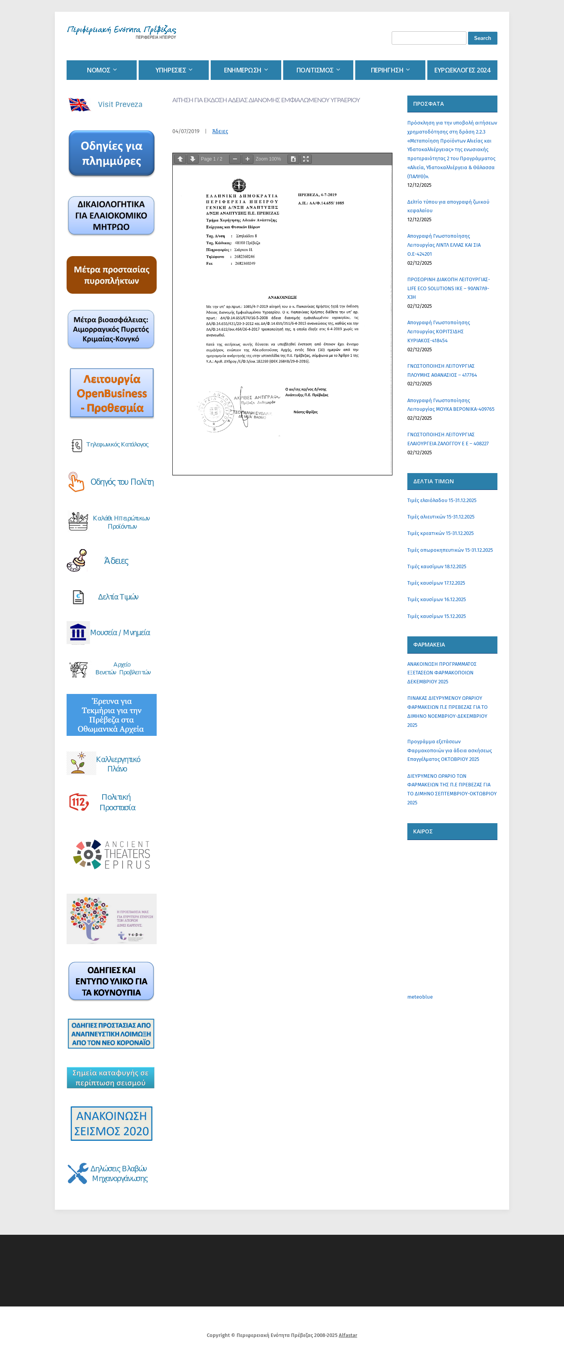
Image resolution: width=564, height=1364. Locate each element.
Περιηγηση (387, 70)
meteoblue (420, 997)
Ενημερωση (243, 70)
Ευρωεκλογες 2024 (462, 70)
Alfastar (348, 1335)
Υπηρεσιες (170, 70)
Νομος (98, 70)
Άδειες (220, 131)
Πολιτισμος (315, 70)
